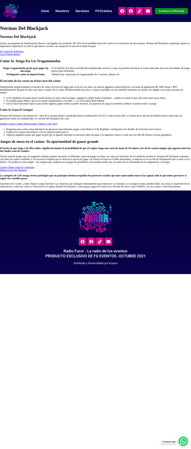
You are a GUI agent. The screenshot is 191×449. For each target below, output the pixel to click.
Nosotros (62, 11)
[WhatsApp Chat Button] (183, 441)
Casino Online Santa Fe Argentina (17, 167)
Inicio (45, 11)
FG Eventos (103, 11)
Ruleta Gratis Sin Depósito (13, 170)
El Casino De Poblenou (11, 51)
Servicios (82, 11)
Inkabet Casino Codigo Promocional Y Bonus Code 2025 (28, 123)
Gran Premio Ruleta (10, 54)
